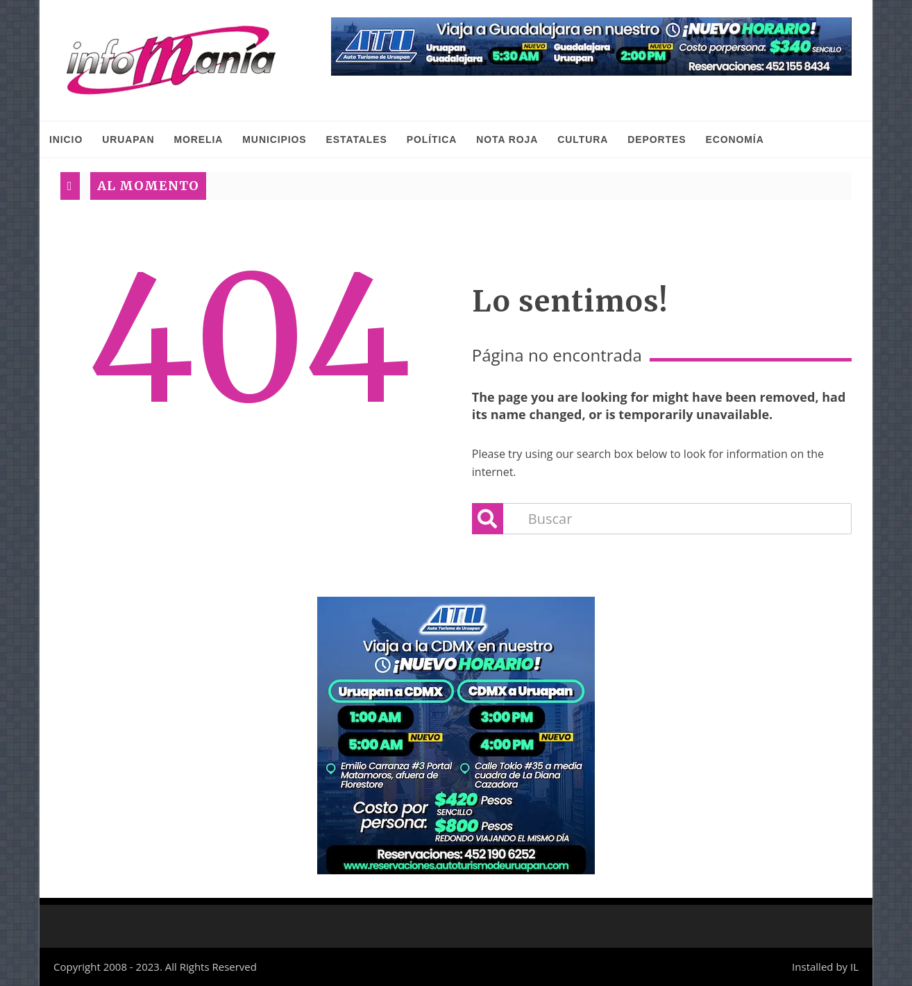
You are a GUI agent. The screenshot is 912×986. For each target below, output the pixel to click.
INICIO (66, 139)
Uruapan (128, 139)
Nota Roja (507, 139)
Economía (734, 139)
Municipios (274, 139)
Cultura (582, 139)
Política (432, 139)
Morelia (198, 139)
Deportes (656, 139)
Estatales (356, 139)
